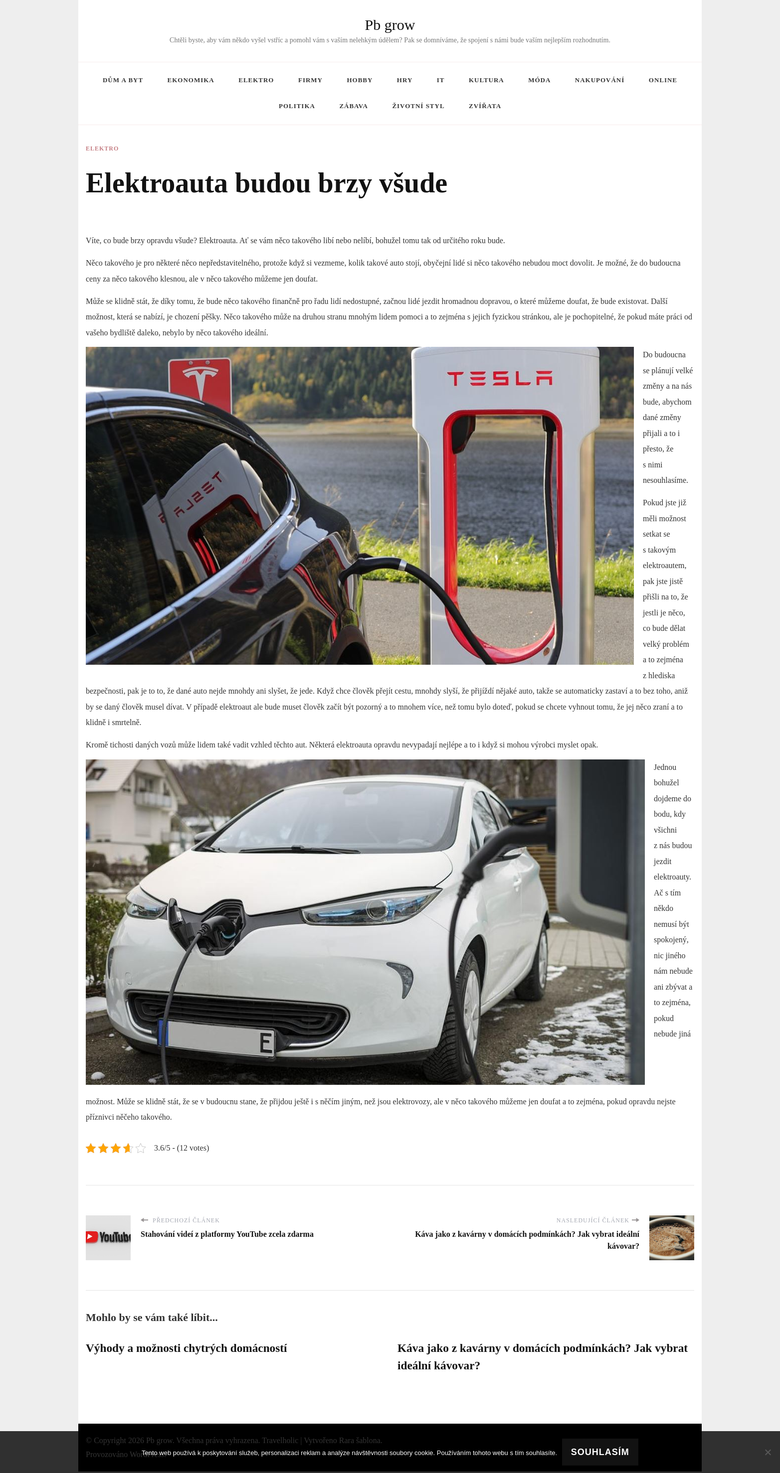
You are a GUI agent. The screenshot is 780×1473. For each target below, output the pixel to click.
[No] (768, 1452)
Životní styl (418, 106)
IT (441, 80)
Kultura (486, 80)
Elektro (256, 80)
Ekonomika (191, 80)
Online (663, 80)
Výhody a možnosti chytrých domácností (189, 1348)
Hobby (360, 80)
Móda (539, 80)
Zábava (353, 106)
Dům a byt (123, 80)
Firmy (310, 80)
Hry (404, 80)
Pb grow (390, 24)
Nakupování (599, 80)
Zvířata (485, 106)
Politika (297, 106)
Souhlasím (600, 1452)
